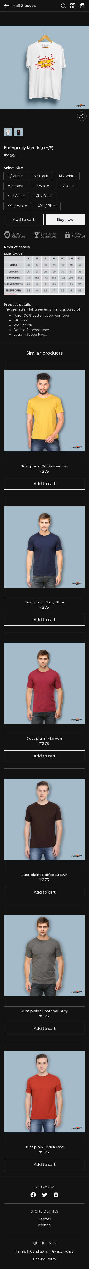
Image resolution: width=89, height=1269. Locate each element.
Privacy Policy (62, 1251)
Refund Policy (44, 1259)
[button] (8, 132)
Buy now (65, 219)
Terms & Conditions (32, 1251)
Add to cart (24, 219)
